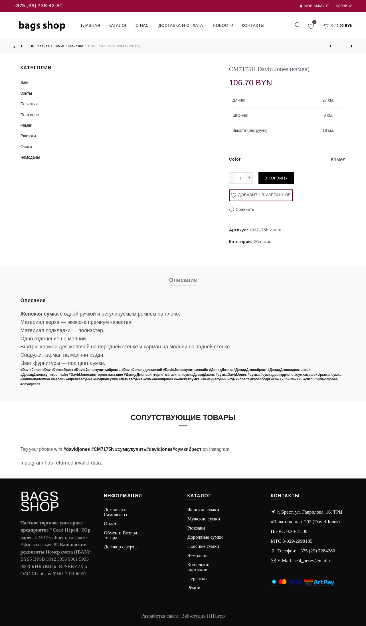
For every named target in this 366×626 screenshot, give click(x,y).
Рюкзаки (28, 136)
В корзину (276, 178)
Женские (75, 46)
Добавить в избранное (264, 195)
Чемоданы (30, 157)
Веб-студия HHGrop (203, 616)
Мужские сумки (203, 519)
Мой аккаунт (314, 6)
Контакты (253, 25)
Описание (183, 280)
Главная (90, 25)
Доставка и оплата (180, 25)
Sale (25, 82)
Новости (223, 25)
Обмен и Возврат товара (121, 535)
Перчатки (29, 104)
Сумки (58, 46)
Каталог (118, 25)
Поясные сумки (203, 546)
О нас (142, 25)
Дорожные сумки (205, 537)
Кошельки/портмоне (198, 567)
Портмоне (30, 114)
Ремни (27, 125)
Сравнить (245, 209)
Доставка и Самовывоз (115, 512)
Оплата (111, 523)
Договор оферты (121, 547)
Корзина (344, 6)
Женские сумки (203, 509)
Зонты (26, 93)
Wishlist (314, 23)
